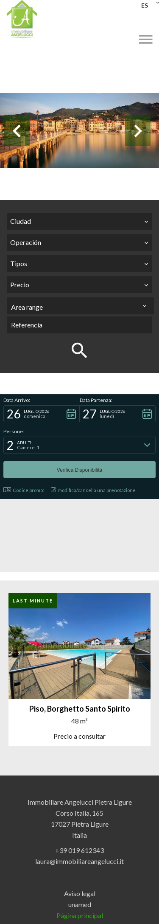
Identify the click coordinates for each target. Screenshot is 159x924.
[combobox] (79, 221)
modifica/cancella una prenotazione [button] (93, 490)
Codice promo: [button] (23, 490)
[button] (41, 413)
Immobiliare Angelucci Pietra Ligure (80, 802)
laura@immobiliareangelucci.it (79, 861)
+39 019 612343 (79, 850)
